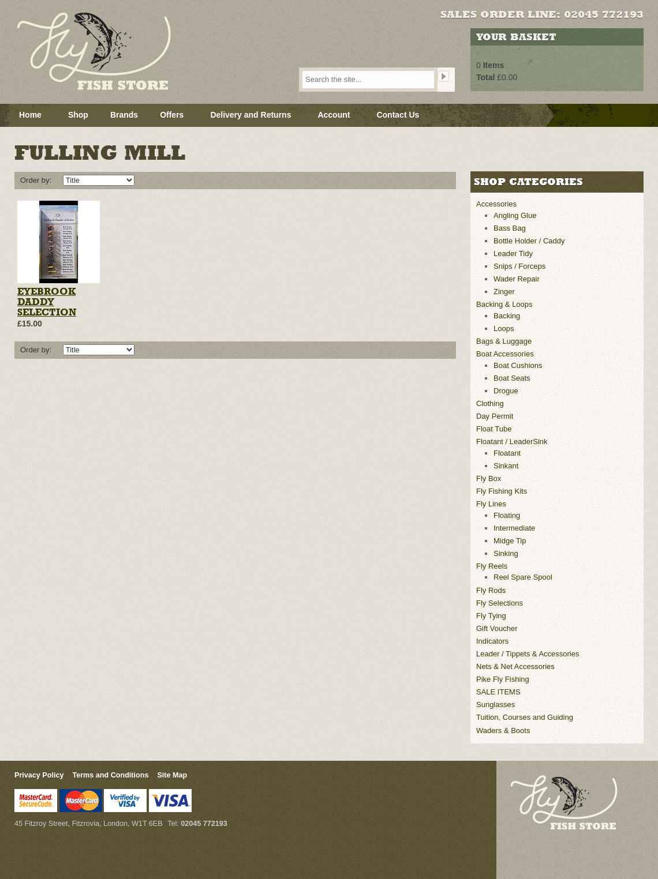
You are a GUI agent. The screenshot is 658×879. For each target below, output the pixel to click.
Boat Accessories (505, 354)
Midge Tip (510, 540)
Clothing (490, 403)
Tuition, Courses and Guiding (524, 717)
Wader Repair (517, 279)
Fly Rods (491, 590)
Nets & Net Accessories (515, 666)
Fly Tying (491, 615)
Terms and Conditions (110, 775)
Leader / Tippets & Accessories (527, 653)
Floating (507, 515)
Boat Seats (512, 378)
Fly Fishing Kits (501, 491)
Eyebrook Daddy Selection (46, 302)
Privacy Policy (38, 775)
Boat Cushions (518, 365)
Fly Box (488, 478)
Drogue (506, 390)
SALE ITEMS (498, 692)
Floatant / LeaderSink (512, 441)
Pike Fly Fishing (502, 679)
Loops (504, 328)
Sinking (506, 553)
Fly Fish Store (113, 51)
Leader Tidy (513, 253)
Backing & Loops (504, 304)
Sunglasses (495, 704)
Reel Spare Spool (523, 577)
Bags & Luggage (504, 341)
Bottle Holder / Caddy (529, 240)
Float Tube (493, 429)
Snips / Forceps (519, 266)
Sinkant (506, 465)
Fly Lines (491, 503)
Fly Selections (499, 603)
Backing (507, 315)
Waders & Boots (503, 730)
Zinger (504, 291)
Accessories (496, 204)
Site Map (172, 775)
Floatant (507, 453)
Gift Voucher (497, 628)
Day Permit (494, 416)
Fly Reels (491, 566)
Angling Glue (515, 215)
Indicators (492, 641)
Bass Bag (510, 228)
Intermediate (514, 528)
